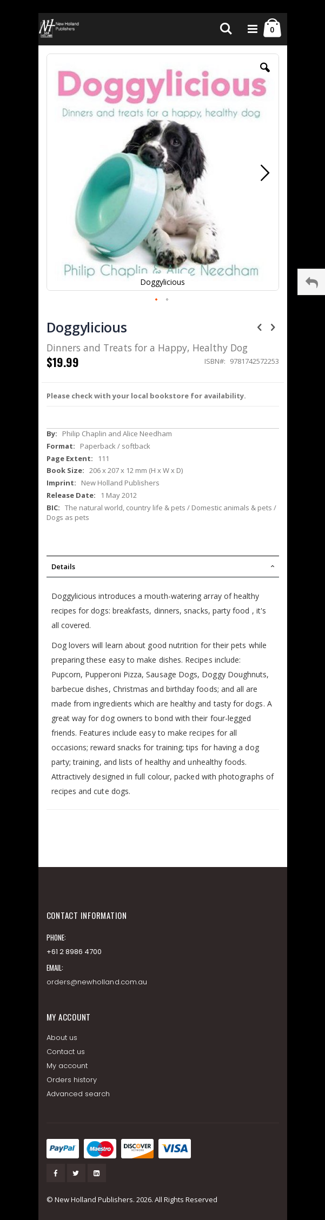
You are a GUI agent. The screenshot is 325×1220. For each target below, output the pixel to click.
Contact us (66, 1051)
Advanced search (78, 1094)
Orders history (72, 1080)
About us (62, 1037)
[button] (264, 75)
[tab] (163, 566)
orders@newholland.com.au (97, 982)
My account (67, 1066)
